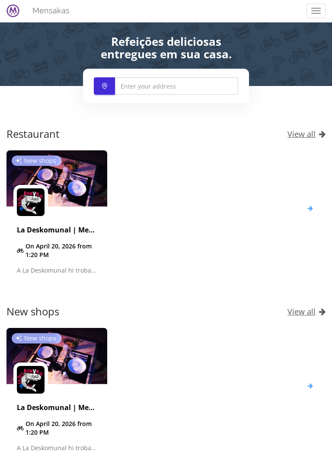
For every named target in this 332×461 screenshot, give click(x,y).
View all (306, 134)
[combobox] (166, 86)
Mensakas (51, 10)
